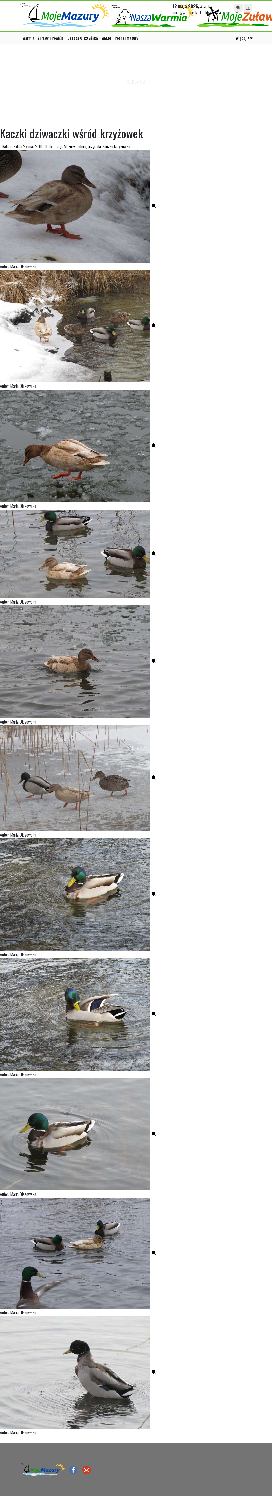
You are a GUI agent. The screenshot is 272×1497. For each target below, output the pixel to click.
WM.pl (106, 38)
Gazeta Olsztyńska (82, 38)
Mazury (69, 146)
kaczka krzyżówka (116, 146)
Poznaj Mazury (126, 38)
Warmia (28, 38)
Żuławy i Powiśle (51, 38)
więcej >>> (244, 37)
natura (81, 146)
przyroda (94, 146)
